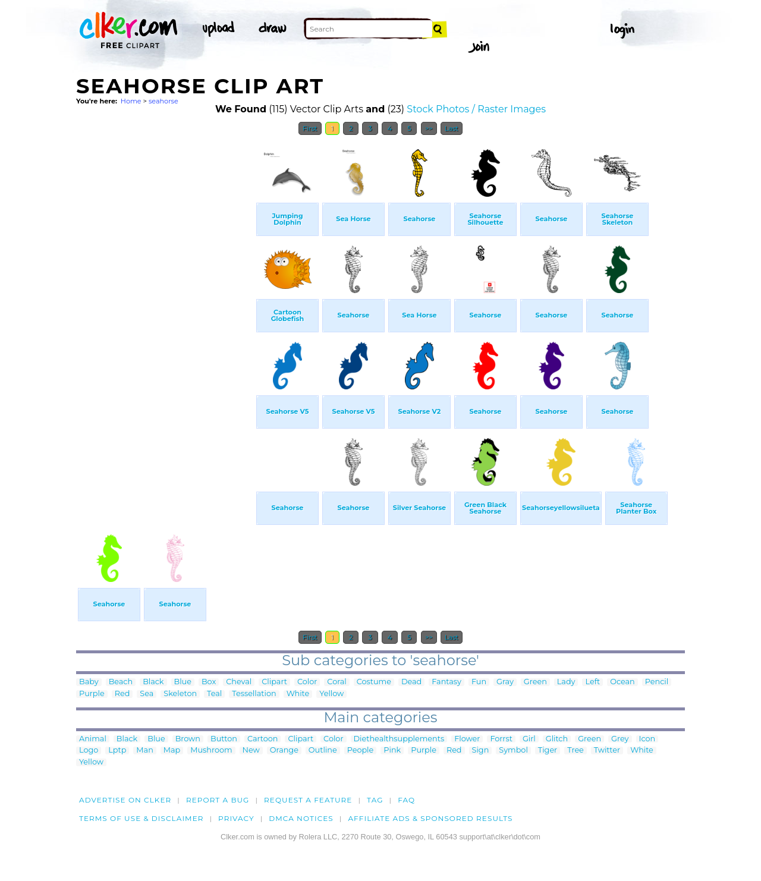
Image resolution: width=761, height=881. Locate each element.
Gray (505, 682)
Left (592, 682)
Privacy (236, 818)
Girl (529, 739)
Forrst (501, 739)
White (298, 694)
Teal (214, 694)
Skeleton (180, 694)
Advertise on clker (125, 799)
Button (223, 739)
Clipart (274, 682)
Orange (284, 750)
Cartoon (262, 739)
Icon (647, 739)
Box (209, 682)
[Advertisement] (165, 319)
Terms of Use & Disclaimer (141, 818)
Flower (467, 739)
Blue (182, 682)
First (310, 128)
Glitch (557, 739)
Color (307, 682)
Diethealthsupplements (399, 739)
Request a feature (308, 799)
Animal (92, 739)
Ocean (622, 682)
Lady (566, 682)
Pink (392, 750)
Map (171, 750)
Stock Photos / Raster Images (476, 109)
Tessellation (254, 694)
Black (153, 682)
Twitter (607, 750)
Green (535, 682)
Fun (478, 682)
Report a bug (218, 799)
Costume (374, 682)
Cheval (238, 682)
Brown (187, 739)
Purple (92, 694)
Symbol (513, 750)
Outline (323, 750)
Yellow (331, 694)
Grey (619, 739)
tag (375, 799)
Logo (88, 750)
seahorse (163, 101)
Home (131, 101)
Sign (480, 750)
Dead (411, 682)
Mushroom (211, 750)
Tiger (547, 750)
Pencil (656, 682)
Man (144, 750)
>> (429, 128)
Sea (146, 694)
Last (451, 128)
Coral (336, 682)
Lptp (117, 750)
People (360, 750)
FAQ (406, 799)
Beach (121, 682)
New (251, 750)
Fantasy (446, 682)
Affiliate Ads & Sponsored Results (430, 818)
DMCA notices (301, 818)
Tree (575, 750)
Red (122, 694)
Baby (89, 682)
